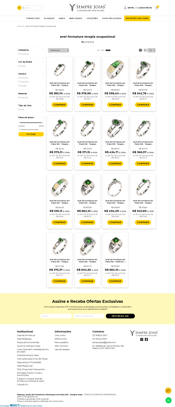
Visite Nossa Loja (24, 366)
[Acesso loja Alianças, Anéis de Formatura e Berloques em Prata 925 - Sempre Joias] (138, 8)
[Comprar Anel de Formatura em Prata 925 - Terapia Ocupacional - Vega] (60, 222)
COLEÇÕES (92, 18)
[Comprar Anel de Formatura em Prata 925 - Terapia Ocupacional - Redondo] (143, 163)
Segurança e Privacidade (29, 362)
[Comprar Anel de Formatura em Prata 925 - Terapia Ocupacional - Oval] (60, 163)
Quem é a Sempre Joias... (29, 346)
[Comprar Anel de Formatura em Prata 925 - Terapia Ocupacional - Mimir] (87, 222)
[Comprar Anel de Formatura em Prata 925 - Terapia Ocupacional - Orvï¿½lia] (60, 281)
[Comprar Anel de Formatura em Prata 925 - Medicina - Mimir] (115, 281)
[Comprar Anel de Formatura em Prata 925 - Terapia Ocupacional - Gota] (143, 222)
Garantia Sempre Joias (27, 355)
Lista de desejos (62, 349)
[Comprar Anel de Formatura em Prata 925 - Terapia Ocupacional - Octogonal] (87, 104)
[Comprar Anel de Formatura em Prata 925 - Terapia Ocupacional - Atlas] (115, 104)
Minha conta (61, 339)
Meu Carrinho (61, 346)
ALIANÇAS (49, 18)
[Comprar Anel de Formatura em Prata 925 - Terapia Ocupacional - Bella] (115, 163)
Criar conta (60, 335)
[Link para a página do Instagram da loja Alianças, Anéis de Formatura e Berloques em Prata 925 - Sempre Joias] (141, 339)
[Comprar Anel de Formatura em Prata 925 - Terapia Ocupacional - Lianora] (115, 222)
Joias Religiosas (24, 339)
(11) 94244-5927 (99, 339)
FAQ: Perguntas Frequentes (30, 369)
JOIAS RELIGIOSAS (112, 18)
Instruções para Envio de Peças (32, 359)
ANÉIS (62, 18)
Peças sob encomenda (28, 342)
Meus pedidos (61, 342)
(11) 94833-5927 (99, 335)
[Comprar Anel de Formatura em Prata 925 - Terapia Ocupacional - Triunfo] (143, 104)
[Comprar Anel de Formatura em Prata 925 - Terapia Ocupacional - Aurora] (60, 104)
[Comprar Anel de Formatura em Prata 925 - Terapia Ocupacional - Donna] (87, 281)
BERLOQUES (75, 18)
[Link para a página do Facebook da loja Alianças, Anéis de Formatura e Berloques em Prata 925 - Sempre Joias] (146, 339)
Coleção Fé (22, 384)
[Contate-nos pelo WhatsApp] (169, 400)
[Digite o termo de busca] (33, 8)
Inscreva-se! (120, 316)
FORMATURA (33, 18)
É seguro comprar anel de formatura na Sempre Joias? (30, 380)
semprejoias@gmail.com (104, 342)
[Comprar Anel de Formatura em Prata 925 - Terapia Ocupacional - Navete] (87, 163)
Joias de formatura (26, 335)
